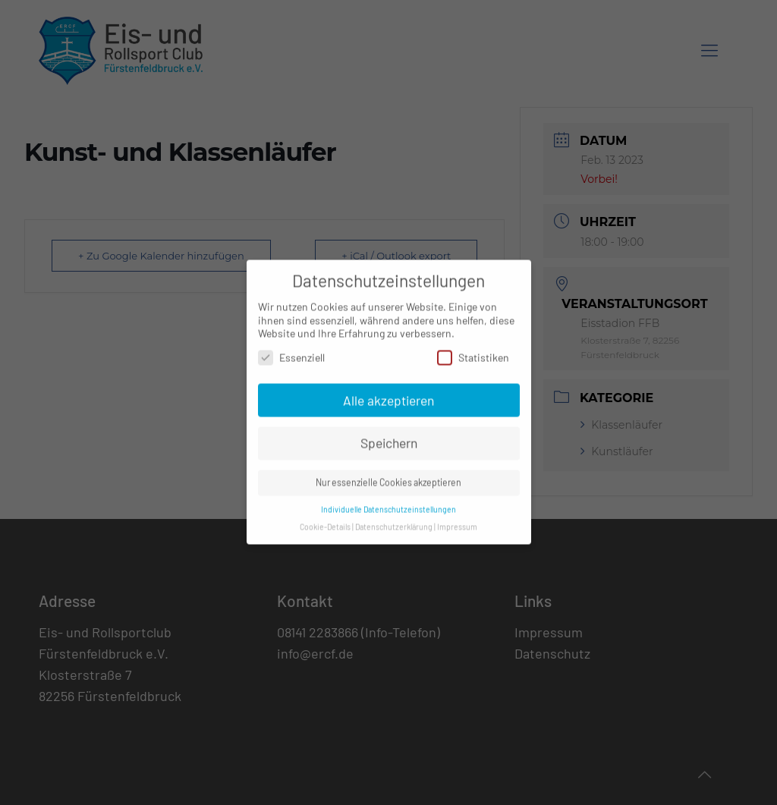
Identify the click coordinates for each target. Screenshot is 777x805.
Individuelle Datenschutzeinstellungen (388, 501)
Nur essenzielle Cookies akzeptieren (388, 475)
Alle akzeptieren (388, 392)
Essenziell (291, 349)
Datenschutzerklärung (394, 519)
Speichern (388, 435)
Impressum (457, 519)
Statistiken (473, 349)
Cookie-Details (325, 519)
